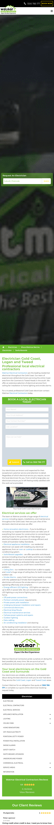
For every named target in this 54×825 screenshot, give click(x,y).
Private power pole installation (16, 603)
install (8, 572)
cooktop (29, 549)
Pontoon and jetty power (14, 600)
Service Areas (9, 767)
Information (8, 772)
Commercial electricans (14, 608)
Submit (15, 462)
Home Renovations (11, 728)
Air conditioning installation (15, 623)
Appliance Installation (13, 714)
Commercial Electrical (13, 763)
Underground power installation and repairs (22, 605)
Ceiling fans (8, 570)
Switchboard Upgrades (13, 754)
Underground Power (12, 759)
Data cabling (9, 620)
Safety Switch (9, 750)
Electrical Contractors (18, 393)
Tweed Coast (41, 680)
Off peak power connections (15, 597)
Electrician (8, 701)
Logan (28, 680)
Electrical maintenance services (17, 613)
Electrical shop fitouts (13, 610)
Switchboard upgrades (13, 554)
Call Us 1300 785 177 (35, 462)
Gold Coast (20, 680)
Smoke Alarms (10, 577)
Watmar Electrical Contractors (14, 373)
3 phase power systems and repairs (18, 615)
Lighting (6, 719)
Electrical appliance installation (17, 544)
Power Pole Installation (14, 741)
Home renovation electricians (16, 529)
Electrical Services (11, 710)
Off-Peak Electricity (12, 732)
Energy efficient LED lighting (16, 587)
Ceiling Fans (8, 723)
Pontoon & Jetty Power (13, 736)
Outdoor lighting (11, 618)
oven (21, 549)
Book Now (47, 4)
